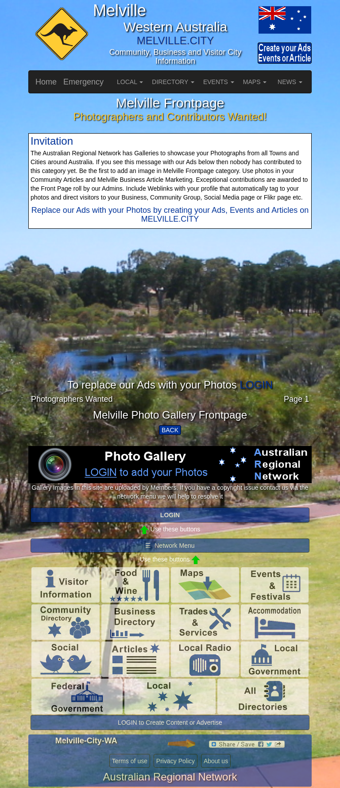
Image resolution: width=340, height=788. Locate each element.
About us (216, 761)
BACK (170, 430)
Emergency (83, 81)
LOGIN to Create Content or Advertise (170, 722)
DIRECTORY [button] (173, 81)
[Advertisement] (170, 317)
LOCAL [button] (130, 81)
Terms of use (129, 761)
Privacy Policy (175, 761)
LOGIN (256, 385)
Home (46, 81)
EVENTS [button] (218, 81)
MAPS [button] (255, 81)
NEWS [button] (290, 81)
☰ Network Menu (169, 545)
